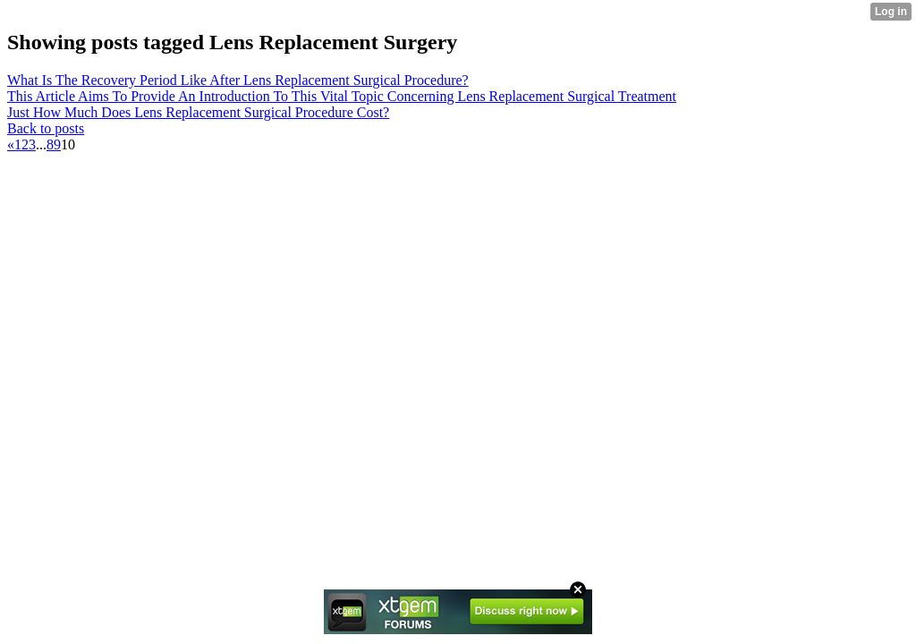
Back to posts (45, 128)
